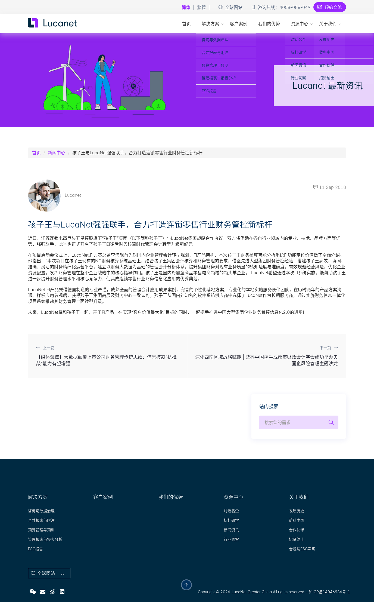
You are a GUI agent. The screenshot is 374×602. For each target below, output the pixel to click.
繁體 (201, 7)
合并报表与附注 (41, 520)
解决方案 (210, 23)
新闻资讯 (231, 529)
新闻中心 (56, 152)
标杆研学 (231, 520)
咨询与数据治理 (41, 510)
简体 (186, 7)
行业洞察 (231, 539)
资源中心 (299, 23)
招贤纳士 (296, 539)
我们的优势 (269, 23)
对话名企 (231, 510)
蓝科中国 (296, 520)
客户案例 (238, 23)
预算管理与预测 (41, 529)
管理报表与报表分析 (45, 539)
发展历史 (296, 510)
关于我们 (327, 23)
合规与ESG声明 (302, 548)
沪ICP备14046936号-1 (329, 591)
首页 (186, 23)
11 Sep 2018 (329, 187)
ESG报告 (35, 548)
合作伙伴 (296, 529)
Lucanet (54, 195)
